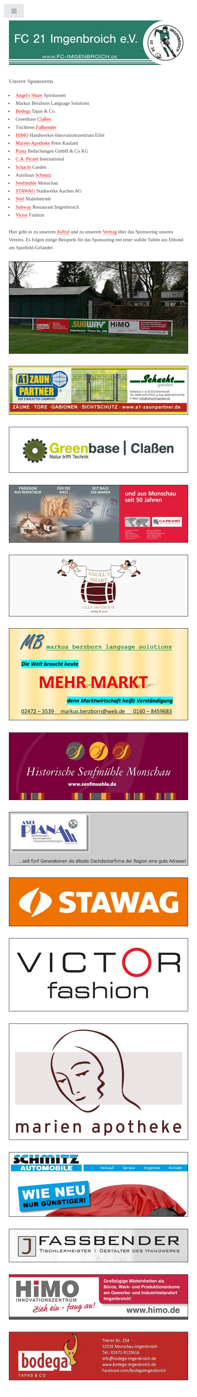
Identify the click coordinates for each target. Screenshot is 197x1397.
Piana (21, 151)
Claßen (44, 119)
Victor (22, 215)
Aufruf (63, 231)
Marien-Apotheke (33, 143)
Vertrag (110, 231)
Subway (23, 207)
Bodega (23, 111)
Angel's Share (29, 95)
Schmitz (43, 175)
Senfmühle (26, 183)
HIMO (22, 135)
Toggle (14, 12)
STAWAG (25, 190)
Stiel (20, 198)
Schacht (23, 167)
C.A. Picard (27, 159)
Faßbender (46, 127)
